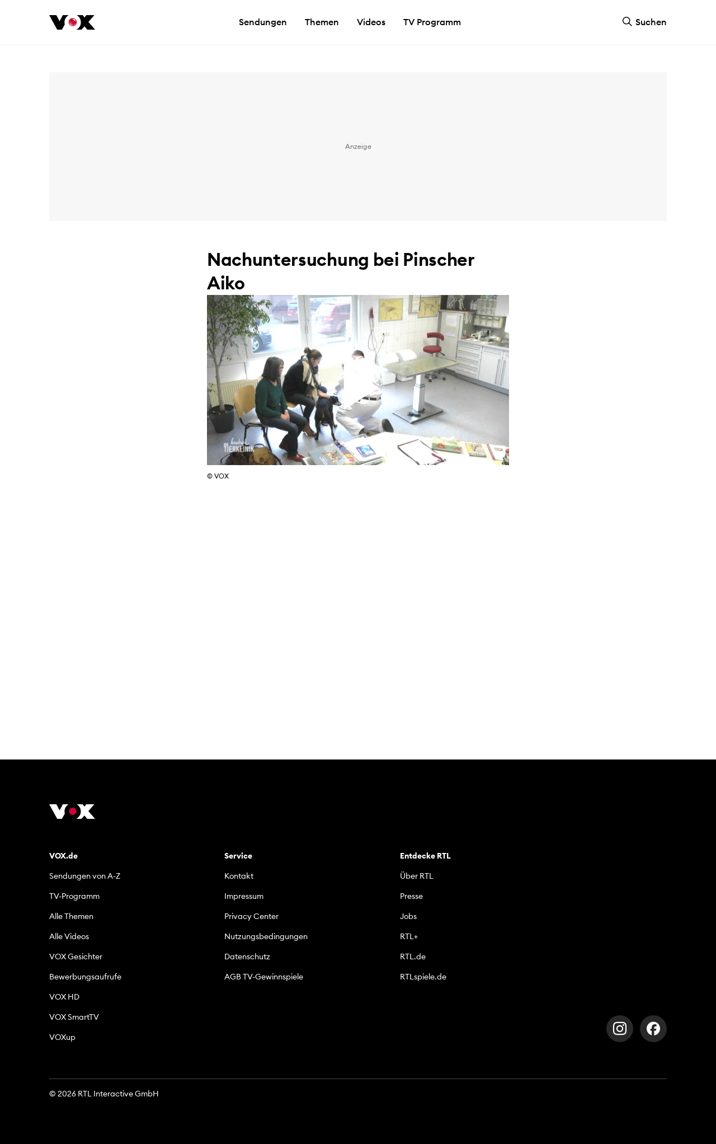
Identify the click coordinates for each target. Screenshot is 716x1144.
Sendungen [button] (263, 21)
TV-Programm (74, 896)
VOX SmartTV (74, 1017)
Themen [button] (322, 21)
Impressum (243, 896)
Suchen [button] (644, 21)
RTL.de (413, 956)
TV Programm (432, 21)
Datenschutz (247, 956)
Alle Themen (71, 916)
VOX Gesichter (75, 956)
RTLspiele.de (423, 977)
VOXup (62, 1037)
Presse (411, 896)
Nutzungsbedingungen (266, 936)
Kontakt (238, 876)
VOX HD (64, 997)
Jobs (408, 916)
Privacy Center (251, 916)
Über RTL (417, 876)
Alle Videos (69, 936)
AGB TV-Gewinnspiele (263, 977)
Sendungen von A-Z (84, 876)
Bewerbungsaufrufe (85, 977)
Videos (371, 21)
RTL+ (409, 936)
